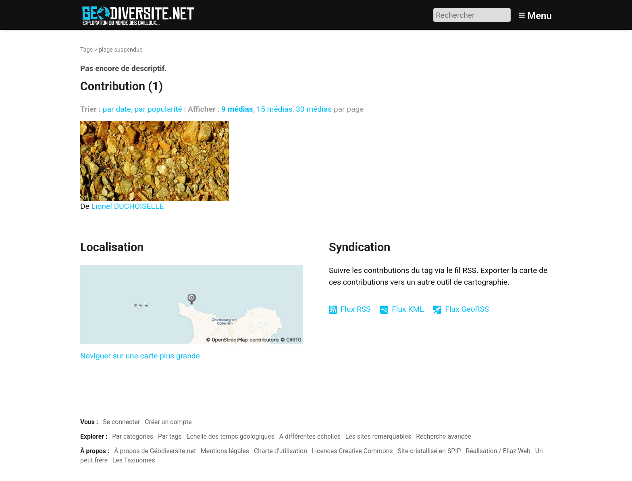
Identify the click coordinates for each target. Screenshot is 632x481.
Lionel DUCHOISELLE (127, 206)
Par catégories (132, 436)
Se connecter (121, 422)
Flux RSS (356, 309)
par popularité (158, 109)
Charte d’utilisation (280, 451)
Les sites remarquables (378, 436)
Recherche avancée (443, 436)
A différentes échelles (310, 436)
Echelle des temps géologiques (230, 436)
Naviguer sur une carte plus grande (140, 355)
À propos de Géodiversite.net (155, 451)
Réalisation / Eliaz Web (498, 451)
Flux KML (408, 309)
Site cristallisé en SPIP (429, 451)
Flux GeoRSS (467, 309)
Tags (86, 49)
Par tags (170, 436)
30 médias (314, 109)
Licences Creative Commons (352, 451)
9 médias (237, 109)
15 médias (274, 109)
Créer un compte (168, 422)
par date (117, 109)
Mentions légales (225, 451)
